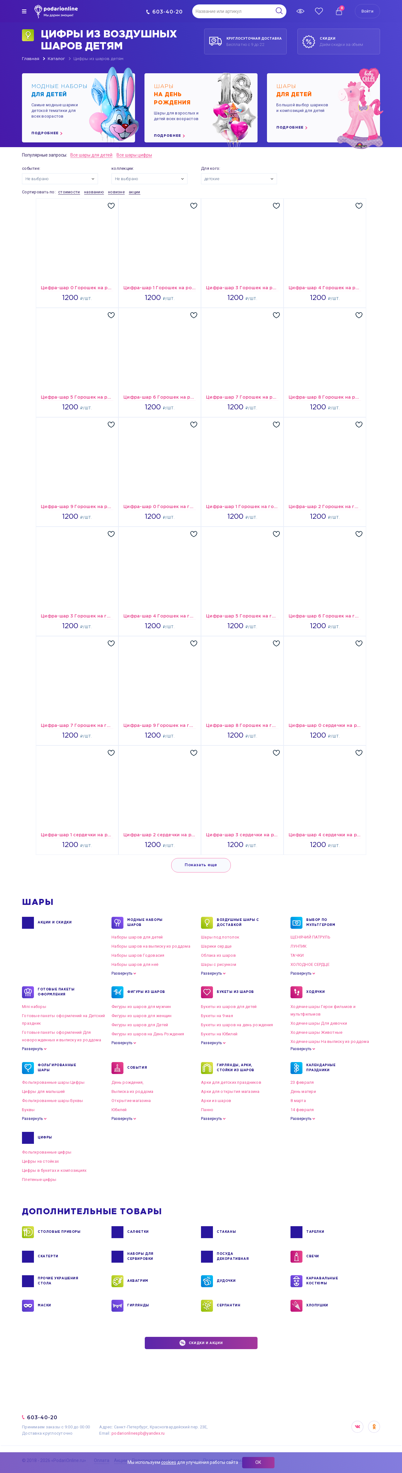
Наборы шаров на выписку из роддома (150, 946)
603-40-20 (164, 12)
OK (374, 1427)
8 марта (298, 1100)
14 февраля (302, 1109)
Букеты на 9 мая (217, 1015)
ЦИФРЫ (45, 1138)
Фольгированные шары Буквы (52, 1100)
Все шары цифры (134, 155)
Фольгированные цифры (46, 1152)
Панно (207, 1109)
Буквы (28, 1109)
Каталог (56, 59)
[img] (24, 11)
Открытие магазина (131, 1100)
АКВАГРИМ (137, 1281)
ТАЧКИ (297, 955)
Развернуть (121, 973)
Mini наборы (34, 1006)
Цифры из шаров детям (98, 59)
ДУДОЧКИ (226, 1281)
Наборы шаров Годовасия (138, 955)
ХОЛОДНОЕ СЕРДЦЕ (310, 964)
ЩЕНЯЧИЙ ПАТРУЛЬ (310, 937)
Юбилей (119, 1109)
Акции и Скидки (55, 923)
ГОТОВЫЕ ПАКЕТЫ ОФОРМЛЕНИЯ (56, 992)
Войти (367, 11)
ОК (258, 1462)
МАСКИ (44, 1306)
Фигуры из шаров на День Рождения (147, 1034)
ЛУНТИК (299, 946)
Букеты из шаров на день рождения (237, 1024)
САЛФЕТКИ (138, 1232)
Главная (30, 59)
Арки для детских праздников (231, 1082)
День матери (303, 1091)
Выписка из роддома (132, 1091)
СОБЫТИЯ (137, 1068)
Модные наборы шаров (145, 923)
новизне (116, 192)
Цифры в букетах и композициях (54, 1170)
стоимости (69, 192)
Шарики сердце (216, 946)
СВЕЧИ (312, 1257)
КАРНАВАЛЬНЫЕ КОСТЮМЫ (322, 1281)
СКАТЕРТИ (48, 1257)
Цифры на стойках (40, 1161)
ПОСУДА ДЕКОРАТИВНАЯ (233, 1257)
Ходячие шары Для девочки (319, 1023)
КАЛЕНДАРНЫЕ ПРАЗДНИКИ (321, 1068)
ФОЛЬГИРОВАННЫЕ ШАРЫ (57, 1068)
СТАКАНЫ (226, 1232)
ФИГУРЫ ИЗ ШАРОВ (146, 992)
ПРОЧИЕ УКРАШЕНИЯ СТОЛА (58, 1281)
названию (94, 192)
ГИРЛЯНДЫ (138, 1306)
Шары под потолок (220, 937)
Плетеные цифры (39, 1179)
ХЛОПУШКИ (317, 1306)
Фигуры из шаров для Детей (139, 1024)
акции (134, 192)
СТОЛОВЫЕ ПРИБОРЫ (59, 1232)
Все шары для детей (91, 155)
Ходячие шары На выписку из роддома (330, 1041)
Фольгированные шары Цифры (53, 1082)
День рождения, (127, 1082)
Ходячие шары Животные (316, 1032)
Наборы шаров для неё (134, 964)
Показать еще (201, 865)
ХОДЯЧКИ (315, 992)
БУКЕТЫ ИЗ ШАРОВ (235, 992)
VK (357, 1427)
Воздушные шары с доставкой (238, 923)
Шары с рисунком (218, 964)
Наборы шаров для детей (137, 937)
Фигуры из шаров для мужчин (141, 1006)
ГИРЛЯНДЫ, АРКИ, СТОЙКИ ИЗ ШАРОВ (235, 1068)
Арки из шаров (216, 1100)
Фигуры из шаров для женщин (141, 1015)
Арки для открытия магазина (230, 1091)
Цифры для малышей (43, 1091)
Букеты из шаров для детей (229, 1006)
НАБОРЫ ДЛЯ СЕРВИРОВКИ (140, 1257)
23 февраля (302, 1082)
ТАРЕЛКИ (315, 1232)
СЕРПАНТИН (228, 1306)
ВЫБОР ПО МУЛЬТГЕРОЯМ (320, 923)
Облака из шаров (218, 955)
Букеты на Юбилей (219, 1034)
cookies (168, 1462)
